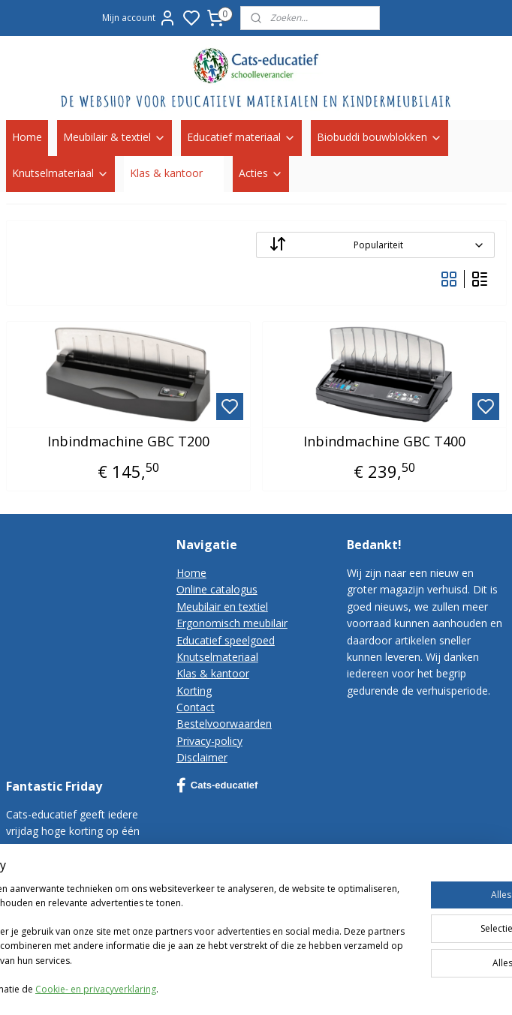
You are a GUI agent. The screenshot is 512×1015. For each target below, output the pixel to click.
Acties (261, 173)
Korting (194, 690)
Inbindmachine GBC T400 (384, 441)
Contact (195, 707)
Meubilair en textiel (222, 606)
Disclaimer (201, 757)
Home (27, 137)
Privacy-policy (209, 741)
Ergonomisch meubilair (232, 623)
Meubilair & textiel (114, 137)
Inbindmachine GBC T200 (128, 441)
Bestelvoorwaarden (224, 723)
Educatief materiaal (241, 137)
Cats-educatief (217, 785)
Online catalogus (217, 589)
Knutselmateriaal (60, 173)
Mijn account (139, 18)
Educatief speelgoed (225, 640)
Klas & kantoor (174, 173)
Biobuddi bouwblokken (379, 137)
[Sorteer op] (375, 245)
